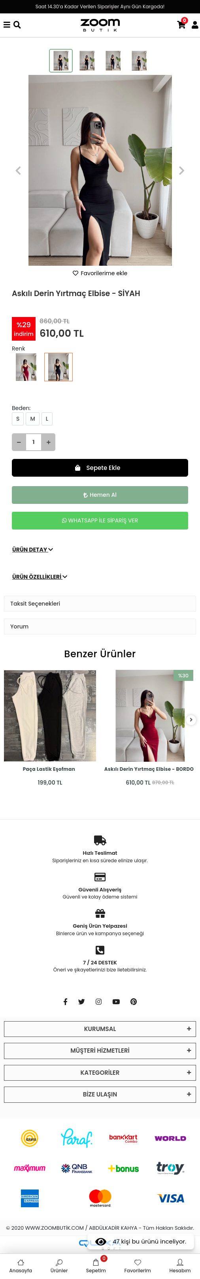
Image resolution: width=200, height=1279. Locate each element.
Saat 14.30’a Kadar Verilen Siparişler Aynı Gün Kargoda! (100, 6)
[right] (191, 720)
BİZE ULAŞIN (100, 1094)
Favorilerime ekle (100, 273)
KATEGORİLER (100, 1072)
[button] (18, 170)
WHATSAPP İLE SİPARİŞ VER (100, 520)
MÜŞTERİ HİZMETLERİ (99, 1050)
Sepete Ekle (98, 468)
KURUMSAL (100, 1029)
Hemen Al (100, 495)
